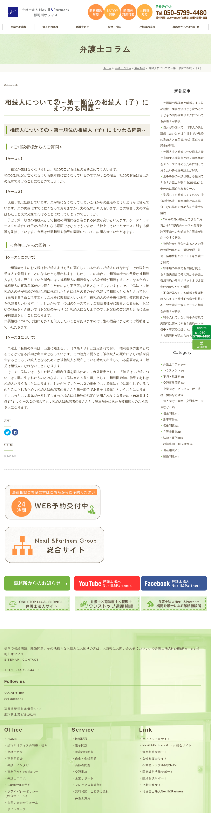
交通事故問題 (172, 382)
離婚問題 (169, 456)
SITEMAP (11, 616)
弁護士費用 (82, 755)
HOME (12, 695)
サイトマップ (16, 766)
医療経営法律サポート (157, 728)
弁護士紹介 (15, 708)
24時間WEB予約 (18, 741)
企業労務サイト (153, 741)
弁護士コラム (123, 68)
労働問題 (169, 425)
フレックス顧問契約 (89, 741)
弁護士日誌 (170, 431)
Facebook (15, 655)
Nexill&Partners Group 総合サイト (167, 702)
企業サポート (84, 735)
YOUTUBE (16, 650)
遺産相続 (139, 68)
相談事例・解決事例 (176, 444)
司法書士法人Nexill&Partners (163, 748)
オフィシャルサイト (156, 695)
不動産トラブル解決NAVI (159, 722)
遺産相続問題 (84, 708)
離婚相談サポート (154, 735)
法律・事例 (170, 437)
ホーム (107, 68)
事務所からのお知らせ (22, 728)
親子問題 (81, 702)
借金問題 (169, 413)
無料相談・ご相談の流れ (92, 748)
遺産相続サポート (154, 708)
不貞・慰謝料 (172, 376)
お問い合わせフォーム (22, 759)
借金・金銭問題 (86, 715)
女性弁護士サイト (154, 715)
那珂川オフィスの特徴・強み (27, 702)
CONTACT (30, 616)
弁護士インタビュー (21, 722)
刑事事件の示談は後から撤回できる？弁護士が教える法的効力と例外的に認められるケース (182, 182)
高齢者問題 (82, 722)
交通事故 (81, 728)
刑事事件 (169, 419)
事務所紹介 (15, 715)
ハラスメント (172, 370)
